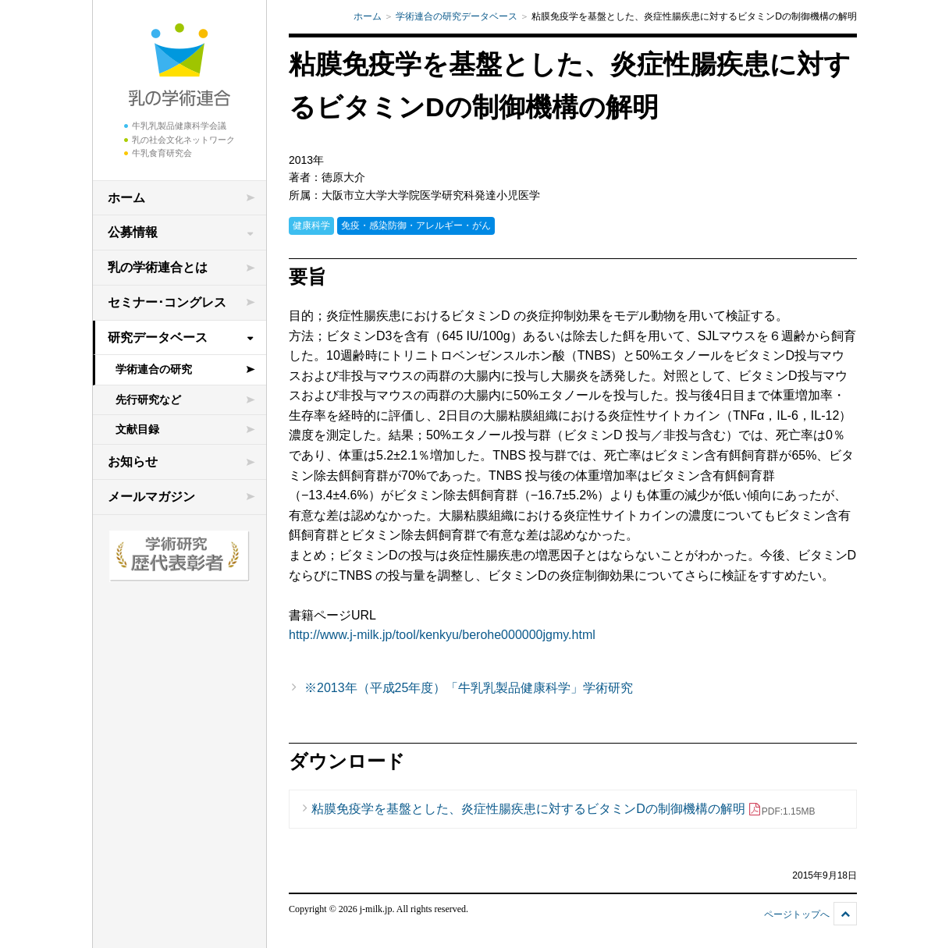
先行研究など (148, 399)
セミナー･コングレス (167, 302)
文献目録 (137, 429)
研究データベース (158, 337)
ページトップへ (797, 914)
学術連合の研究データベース (456, 16)
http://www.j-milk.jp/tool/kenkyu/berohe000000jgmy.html (442, 634)
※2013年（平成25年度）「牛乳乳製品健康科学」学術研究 (468, 687)
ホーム (126, 197)
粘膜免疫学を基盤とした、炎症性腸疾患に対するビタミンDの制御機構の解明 (563, 809)
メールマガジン (151, 496)
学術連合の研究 (154, 369)
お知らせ (133, 461)
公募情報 (133, 232)
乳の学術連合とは (158, 267)
